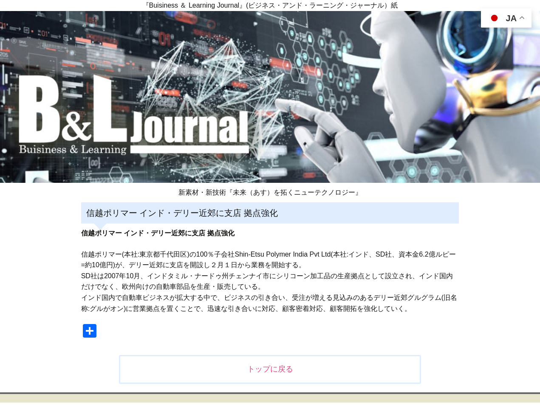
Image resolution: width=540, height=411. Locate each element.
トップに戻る (270, 369)
